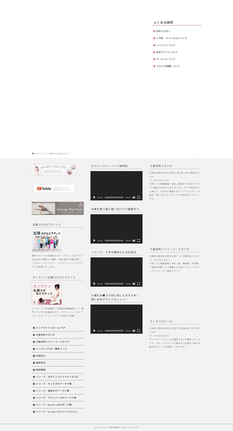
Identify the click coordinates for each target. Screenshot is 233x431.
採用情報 (40, 369)
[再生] (94, 197)
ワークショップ (73, 10)
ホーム (68, 4)
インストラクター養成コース (51, 348)
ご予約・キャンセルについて (171, 38)
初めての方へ (163, 31)
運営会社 (40, 362)
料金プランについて (167, 52)
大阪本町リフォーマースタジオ (52, 341)
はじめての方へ (87, 4)
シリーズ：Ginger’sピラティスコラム (56, 411)
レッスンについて (165, 45)
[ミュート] (133, 197)
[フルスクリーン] (138, 197)
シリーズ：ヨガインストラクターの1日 (57, 376)
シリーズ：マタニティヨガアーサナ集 (56, 397)
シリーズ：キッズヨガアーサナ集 (54, 383)
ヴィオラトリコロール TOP (50, 327)
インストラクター (97, 10)
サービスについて (165, 59)
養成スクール (175, 4)
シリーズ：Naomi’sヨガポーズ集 (54, 404)
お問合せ (117, 10)
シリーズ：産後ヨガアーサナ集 (52, 390)
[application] (116, 185)
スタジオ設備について (168, 66)
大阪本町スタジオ (45, 334)
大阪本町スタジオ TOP (114, 4)
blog (46, 139)
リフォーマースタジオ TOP (147, 4)
